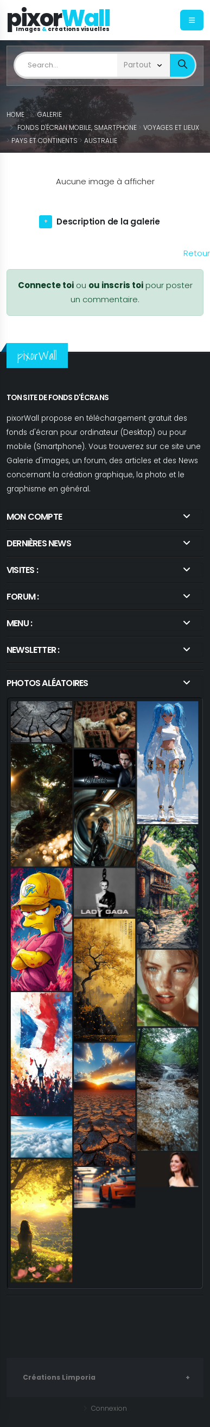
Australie (100, 140)
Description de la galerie (108, 221)
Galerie (49, 114)
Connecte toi (46, 285)
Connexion (108, 1408)
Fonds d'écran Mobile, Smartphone (77, 127)
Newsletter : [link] (33, 650)
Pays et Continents (44, 140)
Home (15, 114)
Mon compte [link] (34, 516)
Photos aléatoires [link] (47, 683)
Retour (196, 253)
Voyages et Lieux (171, 127)
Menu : (19, 623)
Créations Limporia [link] (59, 1377)
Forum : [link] (23, 596)
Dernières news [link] (39, 543)
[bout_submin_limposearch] (182, 65)
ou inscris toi (115, 285)
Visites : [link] (22, 570)
